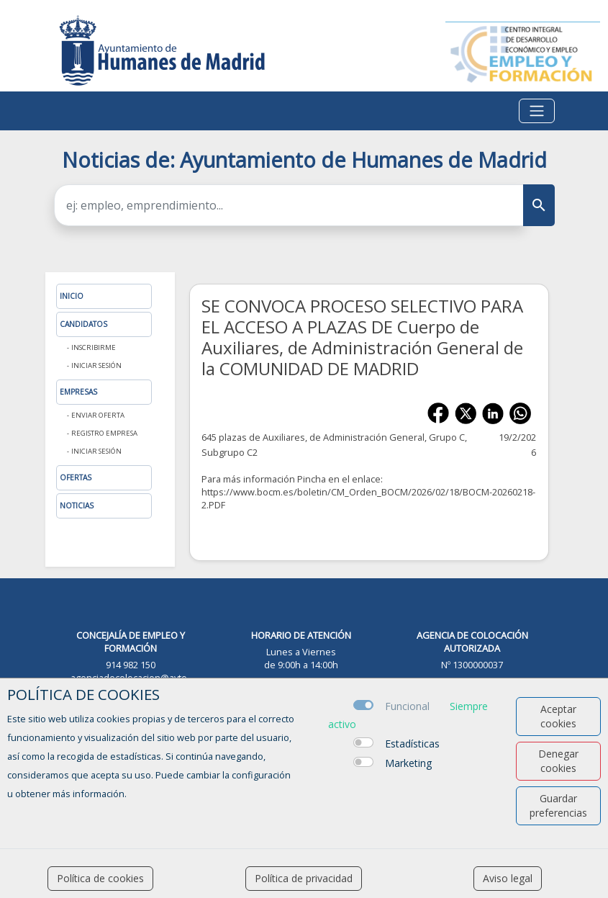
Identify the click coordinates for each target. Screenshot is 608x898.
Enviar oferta (97, 415)
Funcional (407, 706)
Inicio (71, 296)
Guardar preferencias (558, 805)
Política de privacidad (304, 878)
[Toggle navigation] (537, 111)
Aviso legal (507, 878)
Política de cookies (100, 878)
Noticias (77, 505)
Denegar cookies (558, 761)
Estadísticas (412, 743)
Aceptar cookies (558, 716)
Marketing (408, 763)
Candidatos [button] (83, 324)
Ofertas (75, 477)
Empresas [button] (78, 392)
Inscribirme (93, 347)
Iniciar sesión (96, 365)
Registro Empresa (104, 433)
